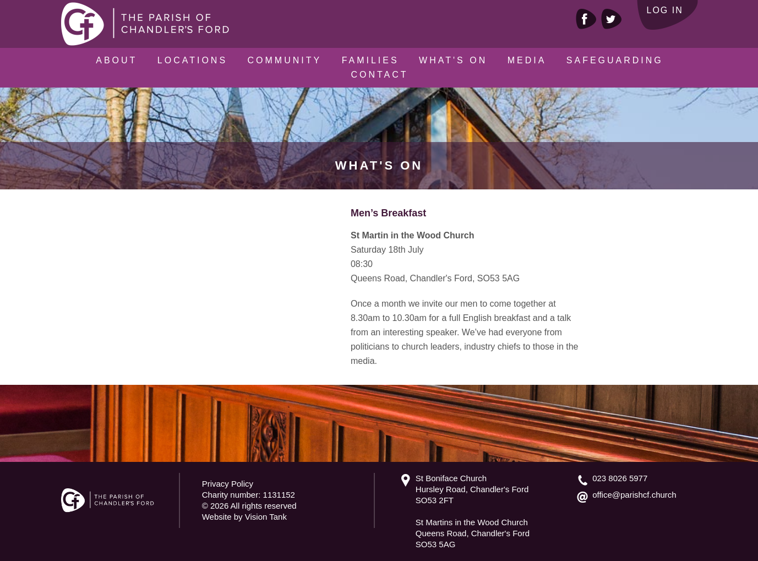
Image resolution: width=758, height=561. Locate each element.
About (116, 60)
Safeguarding (614, 60)
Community (285, 60)
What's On (453, 60)
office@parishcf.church (634, 494)
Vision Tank (266, 516)
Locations (192, 60)
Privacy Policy (227, 483)
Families (370, 60)
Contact (379, 74)
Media (527, 60)
